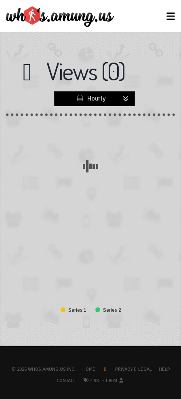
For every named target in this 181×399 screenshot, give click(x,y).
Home (88, 369)
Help (164, 369)
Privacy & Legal (133, 369)
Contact (66, 381)
